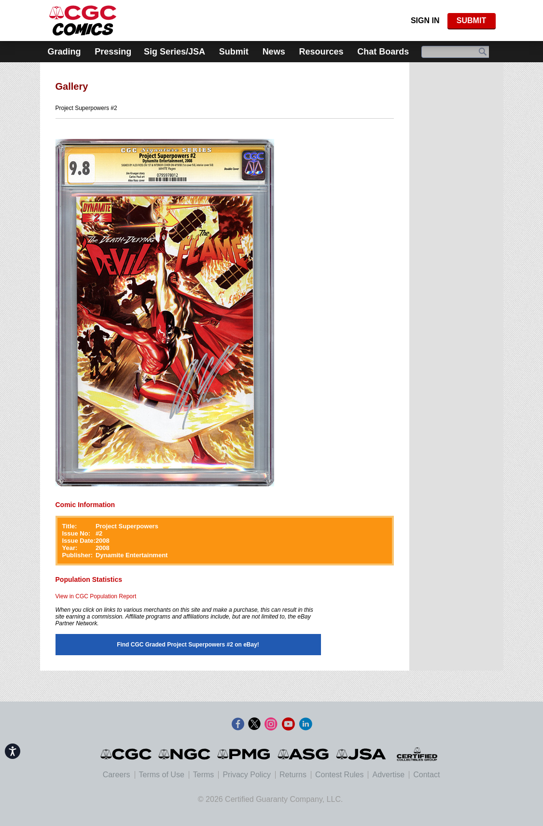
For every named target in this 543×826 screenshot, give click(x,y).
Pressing (113, 51)
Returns (292, 775)
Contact (426, 775)
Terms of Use (161, 775)
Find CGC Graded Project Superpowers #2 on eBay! (188, 644)
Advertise (388, 775)
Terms (203, 775)
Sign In (425, 20)
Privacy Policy (247, 775)
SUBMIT (471, 20)
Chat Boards (383, 51)
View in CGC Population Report (96, 596)
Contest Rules (339, 775)
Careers (116, 775)
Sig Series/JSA (174, 51)
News (274, 51)
